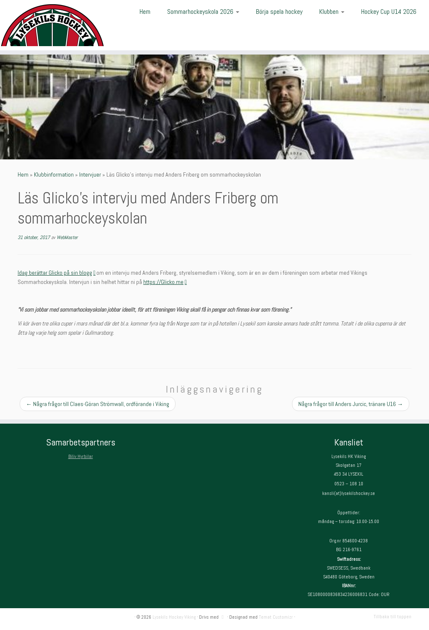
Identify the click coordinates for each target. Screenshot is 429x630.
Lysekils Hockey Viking (174, 617)
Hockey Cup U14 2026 (388, 11)
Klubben (331, 11)
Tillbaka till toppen (392, 617)
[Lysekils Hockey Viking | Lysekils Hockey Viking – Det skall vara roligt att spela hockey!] (50, 25)
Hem (145, 11)
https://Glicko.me (164, 282)
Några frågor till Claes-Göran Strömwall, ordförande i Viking (97, 404)
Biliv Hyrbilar (80, 456)
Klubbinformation (54, 174)
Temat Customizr (276, 617)
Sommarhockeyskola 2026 (203, 11)
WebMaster (67, 237)
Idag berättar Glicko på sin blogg (56, 272)
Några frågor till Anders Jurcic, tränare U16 (350, 404)
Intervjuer (90, 174)
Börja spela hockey (279, 11)
